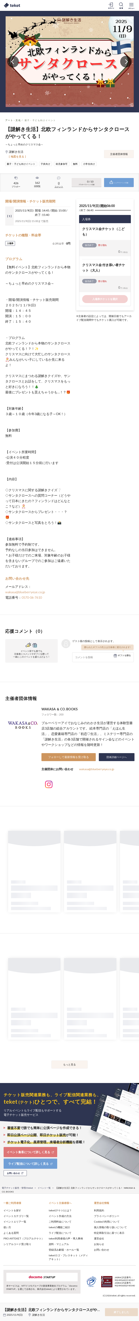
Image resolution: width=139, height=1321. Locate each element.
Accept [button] (126, 1302)
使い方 (7, 1227)
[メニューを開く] (131, 5)
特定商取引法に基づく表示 (109, 1232)
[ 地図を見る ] (17, 156)
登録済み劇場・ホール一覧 (64, 1249)
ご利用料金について (60, 1221)
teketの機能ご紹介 (59, 1227)
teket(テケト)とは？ (60, 1210)
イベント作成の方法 (60, 1216)
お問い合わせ (101, 1249)
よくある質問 (11, 1232)
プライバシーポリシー (106, 1216)
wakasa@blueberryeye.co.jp (25, 592)
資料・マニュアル (59, 1244)
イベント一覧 (44, 1188)
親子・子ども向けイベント (40, 120)
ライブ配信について (60, 1232)
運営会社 (99, 1238)
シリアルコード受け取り (17, 1244)
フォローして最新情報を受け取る (68, 757)
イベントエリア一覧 (14, 1221)
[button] (4, 1307)
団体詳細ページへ (116, 757)
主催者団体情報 (119, 154)
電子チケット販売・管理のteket (17, 1188)
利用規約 (99, 1210)
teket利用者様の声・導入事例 (66, 1238)
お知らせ (99, 1244)
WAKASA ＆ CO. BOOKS (59, 709)
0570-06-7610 (32, 597)
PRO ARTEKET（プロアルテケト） (23, 1238)
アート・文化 (13, 120)
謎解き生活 (38, 1314)
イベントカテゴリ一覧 (16, 1216)
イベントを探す (12, 1210)
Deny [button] (108, 1303)
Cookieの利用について (107, 1221)
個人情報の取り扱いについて (110, 1227)
